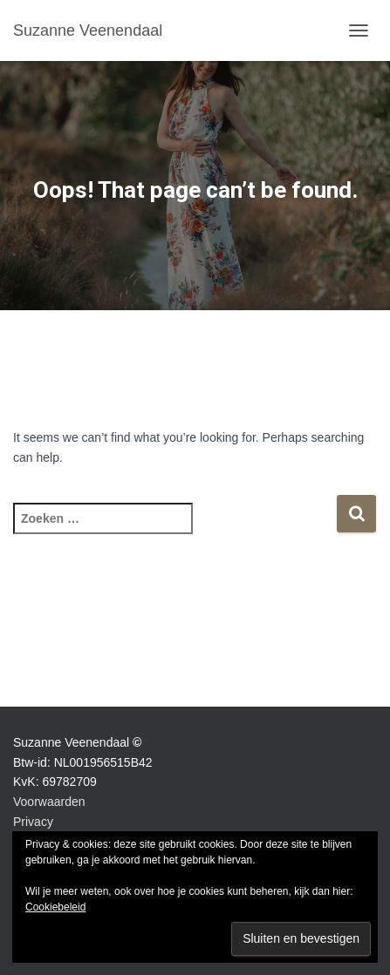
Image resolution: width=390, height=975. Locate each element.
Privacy (33, 822)
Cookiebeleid (55, 907)
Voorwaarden (49, 802)
